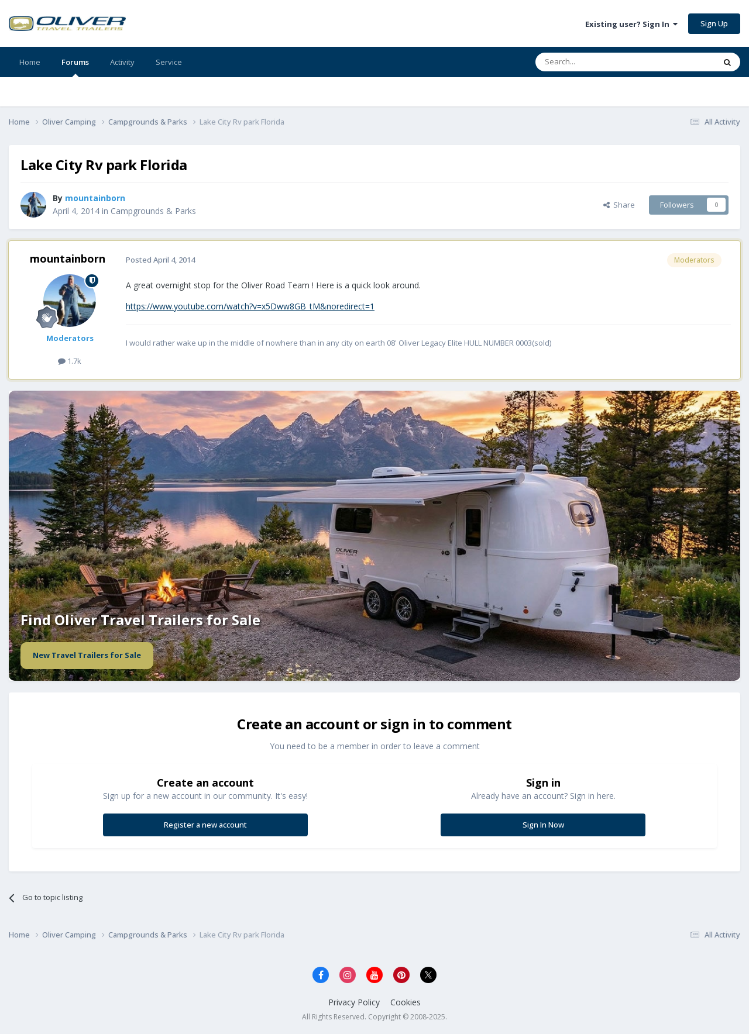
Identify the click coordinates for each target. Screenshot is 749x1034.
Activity (122, 62)
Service (169, 62)
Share (619, 204)
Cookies (405, 1002)
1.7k (69, 361)
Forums (75, 67)
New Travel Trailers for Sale (87, 655)
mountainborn (67, 258)
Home (29, 62)
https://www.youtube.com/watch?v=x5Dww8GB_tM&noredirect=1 (250, 306)
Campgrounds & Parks (153, 210)
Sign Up (714, 23)
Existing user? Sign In (631, 24)
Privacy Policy (354, 1002)
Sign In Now (543, 824)
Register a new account (205, 824)
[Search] (596, 62)
